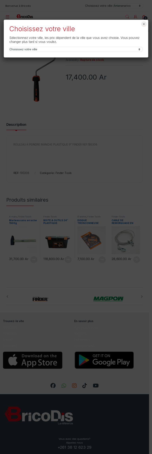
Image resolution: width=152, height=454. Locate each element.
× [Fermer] (144, 24)
